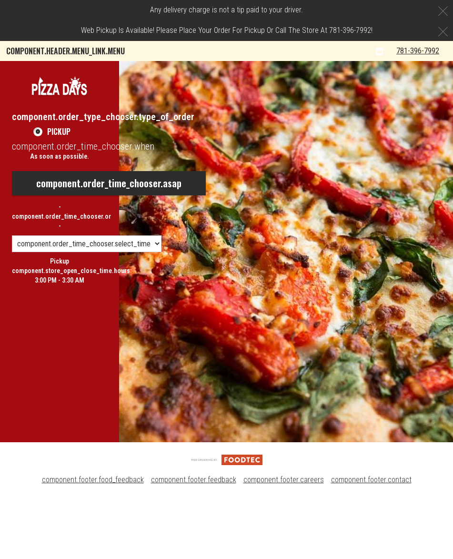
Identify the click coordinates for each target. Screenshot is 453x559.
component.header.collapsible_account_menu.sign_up (298, 91)
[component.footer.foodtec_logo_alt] (226, 520)
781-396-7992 (425, 111)
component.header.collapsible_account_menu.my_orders (105, 71)
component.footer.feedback (193, 541)
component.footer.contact (371, 541)
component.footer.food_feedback (93, 541)
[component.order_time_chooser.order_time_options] (86, 305)
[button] (59, 147)
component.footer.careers (283, 541)
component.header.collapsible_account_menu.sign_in (98, 91)
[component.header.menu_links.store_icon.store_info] (390, 112)
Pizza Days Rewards (251, 71)
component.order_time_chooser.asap (108, 244)
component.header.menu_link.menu (65, 51)
